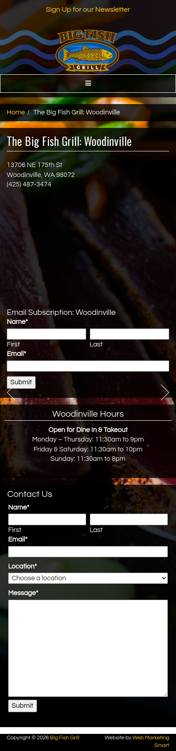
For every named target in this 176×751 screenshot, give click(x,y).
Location (22, 566)
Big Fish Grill (64, 738)
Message (23, 593)
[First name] (46, 334)
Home (16, 112)
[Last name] (129, 334)
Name (17, 322)
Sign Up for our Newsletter (88, 9)
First (13, 344)
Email (16, 353)
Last (96, 344)
